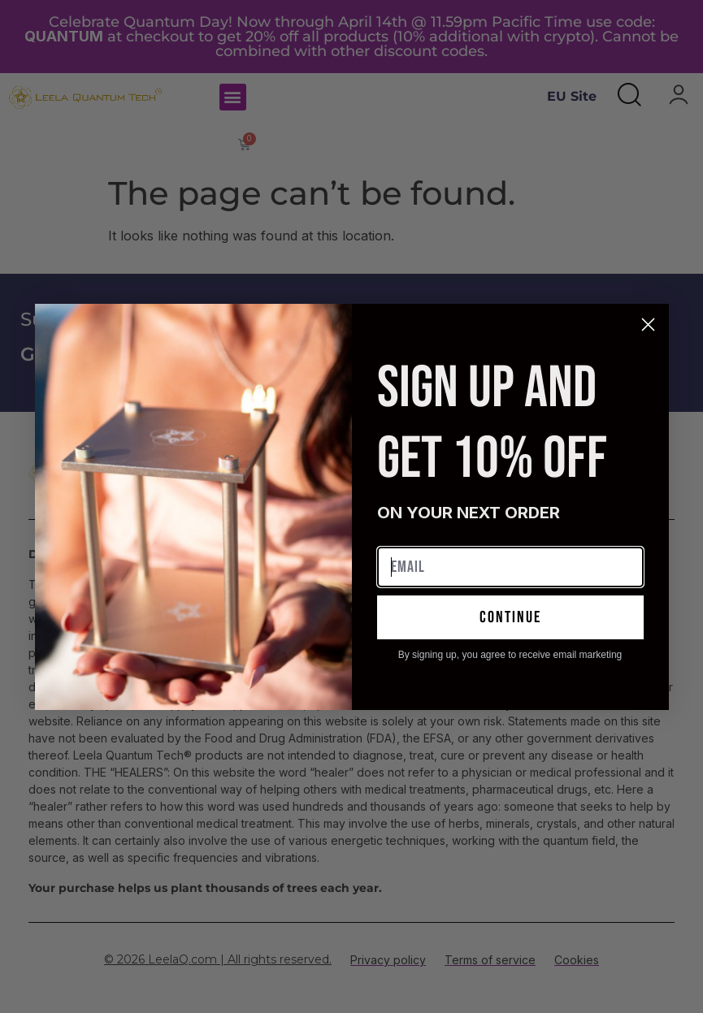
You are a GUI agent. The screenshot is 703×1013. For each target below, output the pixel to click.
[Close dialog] (648, 324)
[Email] (510, 567)
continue (510, 617)
